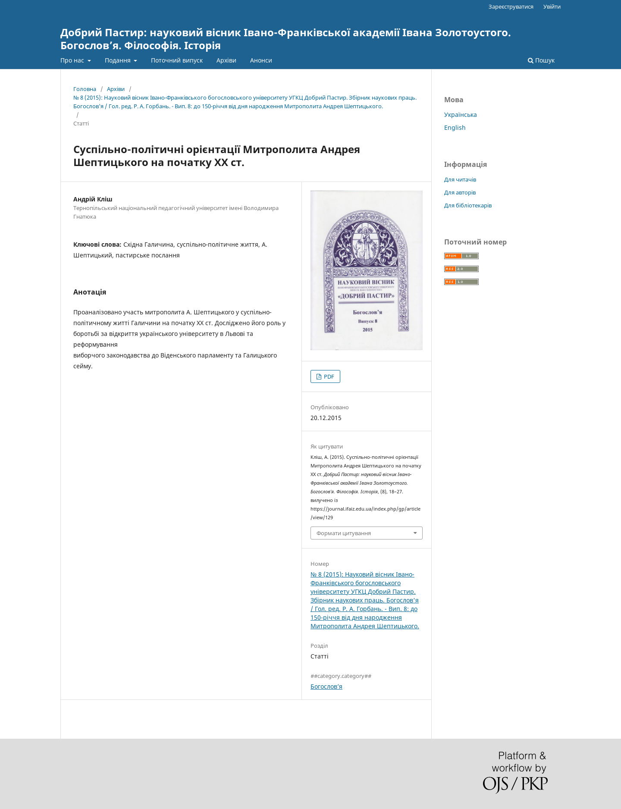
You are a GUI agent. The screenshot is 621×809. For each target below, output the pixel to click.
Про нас (73, 60)
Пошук (541, 60)
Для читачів (460, 179)
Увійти (552, 6)
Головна (84, 89)
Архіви (226, 60)
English (455, 127)
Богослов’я (326, 686)
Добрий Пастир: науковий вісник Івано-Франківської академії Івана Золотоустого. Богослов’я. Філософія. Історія (285, 38)
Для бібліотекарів (468, 205)
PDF (328, 376)
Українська (460, 114)
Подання (118, 60)
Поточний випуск (177, 60)
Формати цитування (344, 533)
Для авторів (460, 192)
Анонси (261, 60)
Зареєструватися (511, 6)
